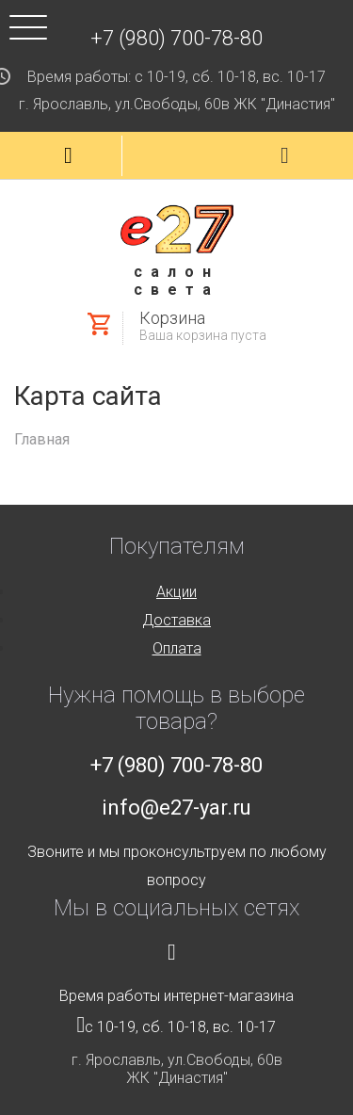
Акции (176, 592)
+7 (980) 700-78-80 (176, 38)
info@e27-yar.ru (176, 807)
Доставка (176, 620)
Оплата (176, 648)
